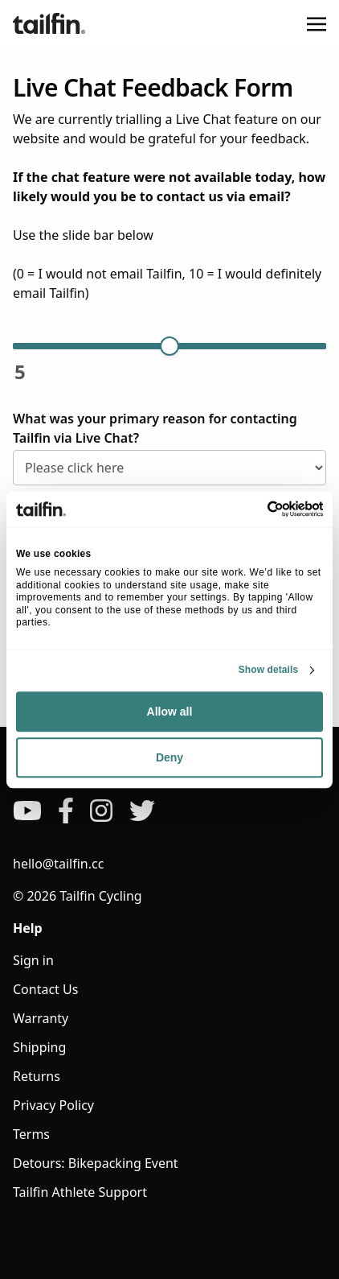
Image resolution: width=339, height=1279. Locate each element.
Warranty (40, 1018)
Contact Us (45, 989)
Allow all (170, 711)
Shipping (39, 1047)
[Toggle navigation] (316, 23)
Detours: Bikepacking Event (95, 1163)
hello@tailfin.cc (58, 864)
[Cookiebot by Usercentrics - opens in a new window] (252, 509)
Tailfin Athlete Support (80, 1192)
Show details (269, 669)
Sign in (33, 960)
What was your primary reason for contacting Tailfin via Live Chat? (155, 428)
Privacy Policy (53, 1105)
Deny (169, 757)
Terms (31, 1134)
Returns (36, 1076)
